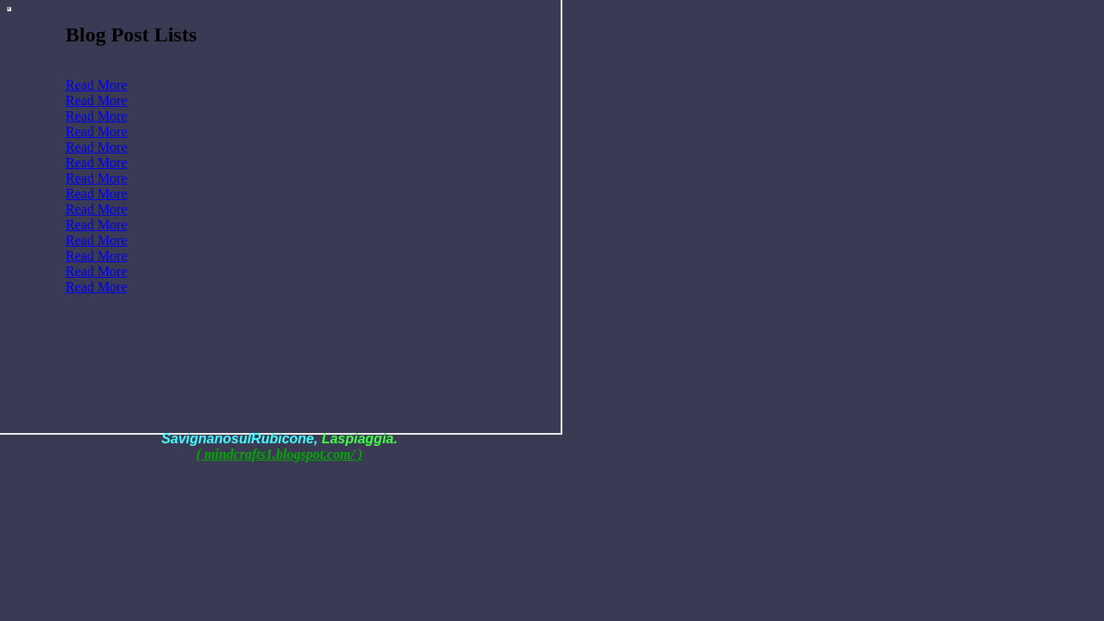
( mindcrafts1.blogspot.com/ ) (280, 454)
